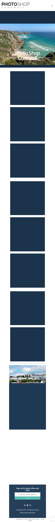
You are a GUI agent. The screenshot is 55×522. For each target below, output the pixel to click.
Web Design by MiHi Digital (27, 512)
